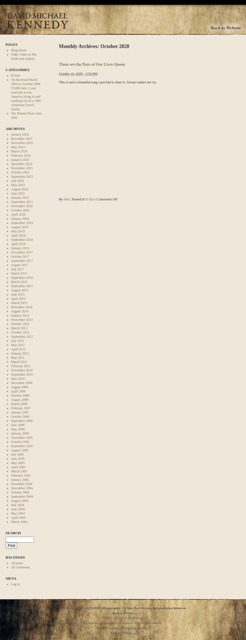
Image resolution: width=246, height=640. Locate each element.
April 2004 (18, 518)
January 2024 (20, 160)
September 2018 (22, 240)
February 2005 (21, 475)
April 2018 (18, 244)
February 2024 (21, 155)
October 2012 (20, 332)
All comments (20, 567)
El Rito (15, 75)
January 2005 (20, 480)
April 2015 (18, 299)
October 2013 (20, 324)
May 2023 (18, 185)
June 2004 (18, 509)
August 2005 (19, 450)
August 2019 (19, 227)
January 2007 (20, 412)
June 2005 (18, 459)
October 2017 (20, 257)
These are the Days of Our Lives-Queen (92, 64)
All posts (17, 563)
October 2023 (20, 172)
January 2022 (20, 198)
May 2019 (18, 231)
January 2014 (20, 315)
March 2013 (19, 328)
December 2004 (21, 484)
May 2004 (18, 513)
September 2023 (22, 177)
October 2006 (20, 417)
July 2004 (17, 505)
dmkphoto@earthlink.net (169, 608)
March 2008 (19, 404)
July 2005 (17, 454)
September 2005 (22, 446)
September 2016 (22, 278)
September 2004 (22, 497)
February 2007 (21, 408)
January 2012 (20, 353)
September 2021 (22, 202)
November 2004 (22, 488)
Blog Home (19, 50)
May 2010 (18, 379)
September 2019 (22, 223)
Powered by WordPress (123, 633)
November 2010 (22, 370)
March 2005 (19, 471)
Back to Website (123, 613)
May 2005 (18, 463)
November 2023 (22, 168)
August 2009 (19, 387)
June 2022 (18, 193)
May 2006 (18, 429)
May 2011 (18, 358)
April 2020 (18, 214)
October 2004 (20, 492)
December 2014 (21, 307)
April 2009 (18, 391)
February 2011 (21, 366)
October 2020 (20, 210)
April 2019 (18, 235)
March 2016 (19, 282)
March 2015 (19, 303)
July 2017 (17, 269)
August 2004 (19, 501)
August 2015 (19, 290)
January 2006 (20, 433)
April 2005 (18, 467)
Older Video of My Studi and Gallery (23, 56)
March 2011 (19, 362)
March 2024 (19, 151)
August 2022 (19, 189)
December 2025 (21, 139)
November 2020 (22, 206)
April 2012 (18, 349)
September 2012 (22, 337)
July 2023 (17, 181)
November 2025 (22, 143)
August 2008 (19, 400)
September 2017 (22, 261)
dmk (67, 199)
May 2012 (18, 345)
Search (13, 533)
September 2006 (22, 421)
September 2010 (22, 374)
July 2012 (17, 341)
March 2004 (19, 522)
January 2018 (20, 248)
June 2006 (18, 425)
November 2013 (22, 320)
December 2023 (21, 164)
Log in (15, 584)
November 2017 (22, 252)
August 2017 (19, 265)
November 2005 (22, 438)
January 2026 (20, 134)
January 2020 (20, 219)
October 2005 (20, 442)
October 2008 (20, 395)
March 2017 (19, 273)
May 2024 (18, 147)
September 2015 (22, 286)
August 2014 (19, 311)
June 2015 (18, 294)
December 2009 (21, 383)
